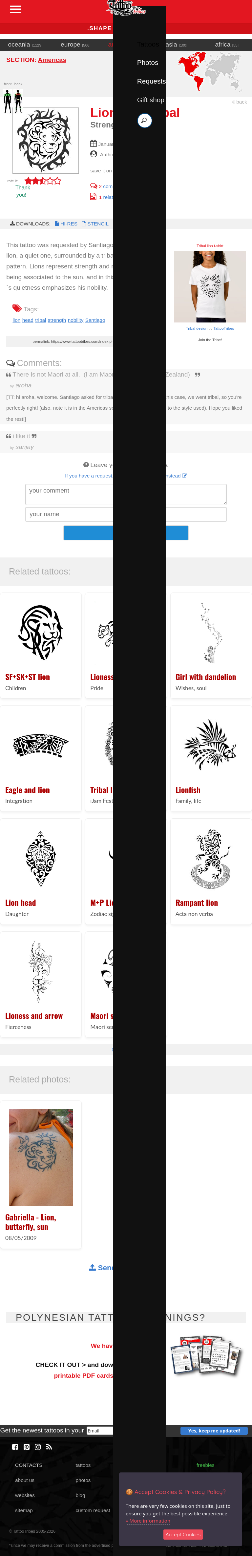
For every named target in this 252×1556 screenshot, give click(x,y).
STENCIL (94, 223)
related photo (111, 197)
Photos (147, 62)
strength (57, 320)
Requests (151, 81)
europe (76, 44)
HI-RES (65, 223)
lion (16, 320)
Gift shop (150, 100)
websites (25, 1495)
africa (226, 44)
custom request (92, 1510)
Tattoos (148, 44)
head (27, 320)
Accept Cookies (183, 1534)
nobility (76, 320)
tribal (40, 320)
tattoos (83, 1465)
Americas (52, 59)
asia (176, 44)
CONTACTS (28, 1465)
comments (108, 186)
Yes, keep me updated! (214, 1431)
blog (80, 1495)
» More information (148, 1520)
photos (83, 1480)
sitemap (24, 1510)
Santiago (95, 320)
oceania (25, 44)
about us (24, 1480)
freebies (206, 1465)
